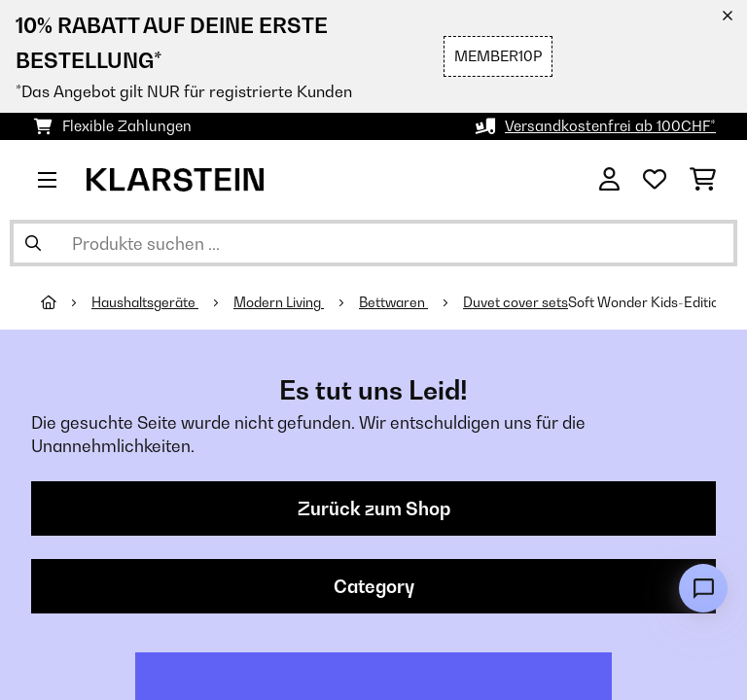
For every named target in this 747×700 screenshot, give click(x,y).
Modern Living (278, 302)
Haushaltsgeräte (144, 302)
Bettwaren (393, 302)
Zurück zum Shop (374, 508)
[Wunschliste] (654, 179)
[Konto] (609, 179)
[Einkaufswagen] (703, 179)
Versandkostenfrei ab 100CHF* (610, 126)
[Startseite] (66, 302)
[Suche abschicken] (33, 243)
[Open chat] (703, 588)
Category (374, 586)
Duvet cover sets (515, 302)
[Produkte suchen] (373, 243)
